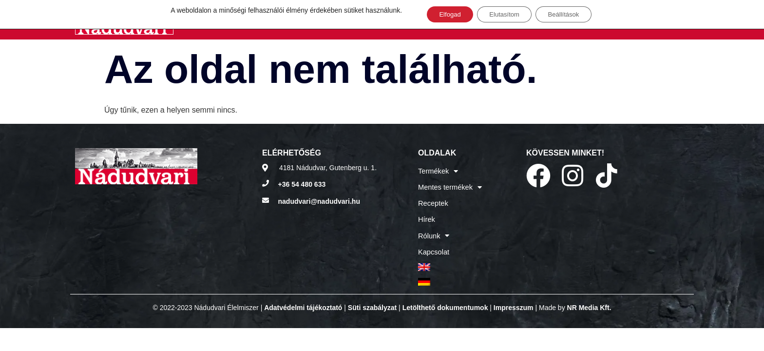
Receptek (432, 200)
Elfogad (443, 15)
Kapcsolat (433, 244)
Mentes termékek (448, 185)
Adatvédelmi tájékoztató (303, 295)
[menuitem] (448, 257)
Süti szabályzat (372, 295)
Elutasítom (504, 15)
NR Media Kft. (589, 295)
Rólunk (433, 229)
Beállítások (569, 15)
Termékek (437, 170)
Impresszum (514, 295)
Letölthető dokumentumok (445, 295)
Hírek (426, 214)
